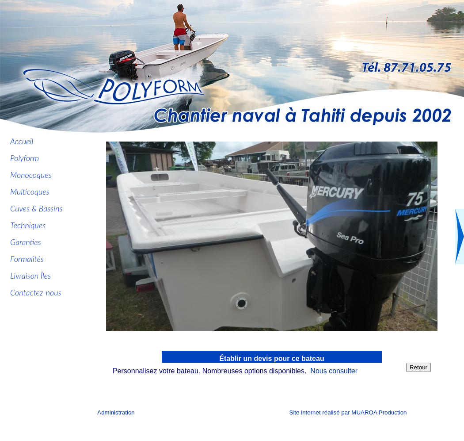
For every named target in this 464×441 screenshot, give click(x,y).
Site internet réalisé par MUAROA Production (348, 412)
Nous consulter (334, 371)
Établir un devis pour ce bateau (271, 358)
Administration (115, 412)
